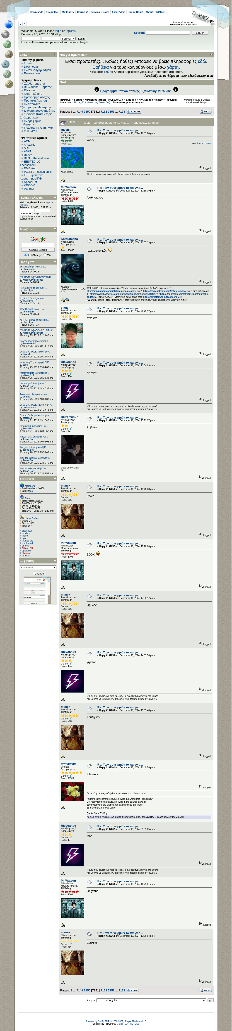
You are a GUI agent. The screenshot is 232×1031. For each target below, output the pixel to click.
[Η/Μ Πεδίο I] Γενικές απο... (33, 266)
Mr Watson (68, 187)
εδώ (202, 61)
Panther (29, 188)
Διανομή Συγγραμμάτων (39, 110)
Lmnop (25, 545)
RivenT (26, 354)
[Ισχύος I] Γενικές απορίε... (33, 298)
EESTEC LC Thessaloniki (30, 163)
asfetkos (27, 418)
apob (24, 538)
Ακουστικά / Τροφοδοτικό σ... (34, 394)
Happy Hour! (135, 12)
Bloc (121, 1024)
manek (65, 485)
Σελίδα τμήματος (35, 83)
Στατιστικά (27, 478)
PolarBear (28, 428)
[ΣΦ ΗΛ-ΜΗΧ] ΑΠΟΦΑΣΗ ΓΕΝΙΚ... (37, 330)
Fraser (25, 535)
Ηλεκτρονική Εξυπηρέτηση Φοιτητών (35, 105)
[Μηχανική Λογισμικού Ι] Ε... (34, 447)
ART (27, 148)
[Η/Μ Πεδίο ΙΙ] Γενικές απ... (33, 309)
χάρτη (173, 67)
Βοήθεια (101, 67)
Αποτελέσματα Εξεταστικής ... (34, 373)
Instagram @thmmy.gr (38, 127)
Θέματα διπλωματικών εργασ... (35, 415)
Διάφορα (131, 99)
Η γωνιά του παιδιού (151, 99)
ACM (27, 141)
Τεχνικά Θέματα (100, 12)
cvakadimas (29, 407)
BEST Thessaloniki (36, 158)
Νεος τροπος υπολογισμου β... (35, 341)
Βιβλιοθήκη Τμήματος (38, 87)
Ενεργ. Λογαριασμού (37, 70)
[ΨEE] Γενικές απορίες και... (34, 436)
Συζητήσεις (118, 12)
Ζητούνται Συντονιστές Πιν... (34, 426)
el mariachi (28, 269)
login (58, 31)
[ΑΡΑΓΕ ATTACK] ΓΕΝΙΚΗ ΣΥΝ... (36, 405)
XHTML (129, 1024)
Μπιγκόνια (68, 764)
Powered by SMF (94, 1021)
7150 (87, 111)
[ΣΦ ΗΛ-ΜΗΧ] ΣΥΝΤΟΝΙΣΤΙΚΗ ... (36, 277)
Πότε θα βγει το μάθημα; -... (33, 288)
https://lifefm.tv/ (149, 294)
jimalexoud (27, 543)
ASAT (27, 151)
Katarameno (69, 239)
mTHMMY (30, 131)
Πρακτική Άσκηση (35, 100)
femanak (26, 555)
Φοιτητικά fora (33, 93)
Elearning (30, 90)
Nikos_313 (28, 375)
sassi (25, 365)
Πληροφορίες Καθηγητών (30, 122)
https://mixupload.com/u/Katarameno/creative (111, 291)
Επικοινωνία (32, 73)
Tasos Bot (28, 386)
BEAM (28, 154)
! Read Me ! (52, 12)
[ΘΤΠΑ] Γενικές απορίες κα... (34, 320)
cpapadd (26, 550)
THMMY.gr (65, 99)
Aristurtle (29, 144)
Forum (28, 63)
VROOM (29, 185)
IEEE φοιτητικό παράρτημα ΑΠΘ (32, 176)
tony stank (28, 311)
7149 (79, 111)
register (70, 31)
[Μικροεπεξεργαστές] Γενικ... (34, 468)
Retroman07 (29, 343)
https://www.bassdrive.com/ (105, 294)
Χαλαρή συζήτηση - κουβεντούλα (104, 99)
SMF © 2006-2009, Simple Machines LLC (126, 1021)
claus (64, 307)
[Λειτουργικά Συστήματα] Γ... (34, 383)
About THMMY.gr (155, 12)
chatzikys (28, 290)
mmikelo (26, 533)
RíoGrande (68, 362)
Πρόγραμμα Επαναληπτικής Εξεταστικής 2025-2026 (136, 91)
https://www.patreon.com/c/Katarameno (164, 291)
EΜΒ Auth (30, 168)
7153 (111, 111)
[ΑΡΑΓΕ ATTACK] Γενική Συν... (35, 351)
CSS (137, 1024)
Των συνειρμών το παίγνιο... (129, 102)
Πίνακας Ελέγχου (32, 197)
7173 (121, 111)
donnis (26, 396)
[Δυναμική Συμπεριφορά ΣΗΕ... (35, 362)
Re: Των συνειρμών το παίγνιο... (120, 130)
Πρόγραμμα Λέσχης (37, 97)
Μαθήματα (68, 12)
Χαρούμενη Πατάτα (33, 280)
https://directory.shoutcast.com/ (160, 297)
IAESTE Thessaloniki (38, 171)
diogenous (27, 531)
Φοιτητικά (82, 12)
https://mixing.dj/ (130, 294)
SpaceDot (30, 182)
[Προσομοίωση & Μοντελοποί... (35, 458)
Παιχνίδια (170, 99)
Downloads (36, 12)
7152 (104, 111)
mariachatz (27, 540)
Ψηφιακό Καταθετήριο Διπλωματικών (36, 115)
